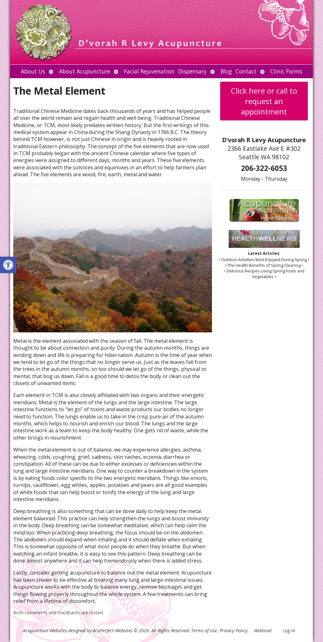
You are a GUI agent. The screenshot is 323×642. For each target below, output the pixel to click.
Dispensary (192, 71)
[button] (8, 265)
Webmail (263, 630)
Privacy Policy (234, 630)
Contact (246, 71)
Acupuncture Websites (45, 630)
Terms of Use (204, 630)
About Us (33, 71)
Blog (226, 71)
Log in (289, 630)
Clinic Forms (286, 71)
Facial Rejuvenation (149, 71)
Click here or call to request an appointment (264, 101)
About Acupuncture (84, 71)
